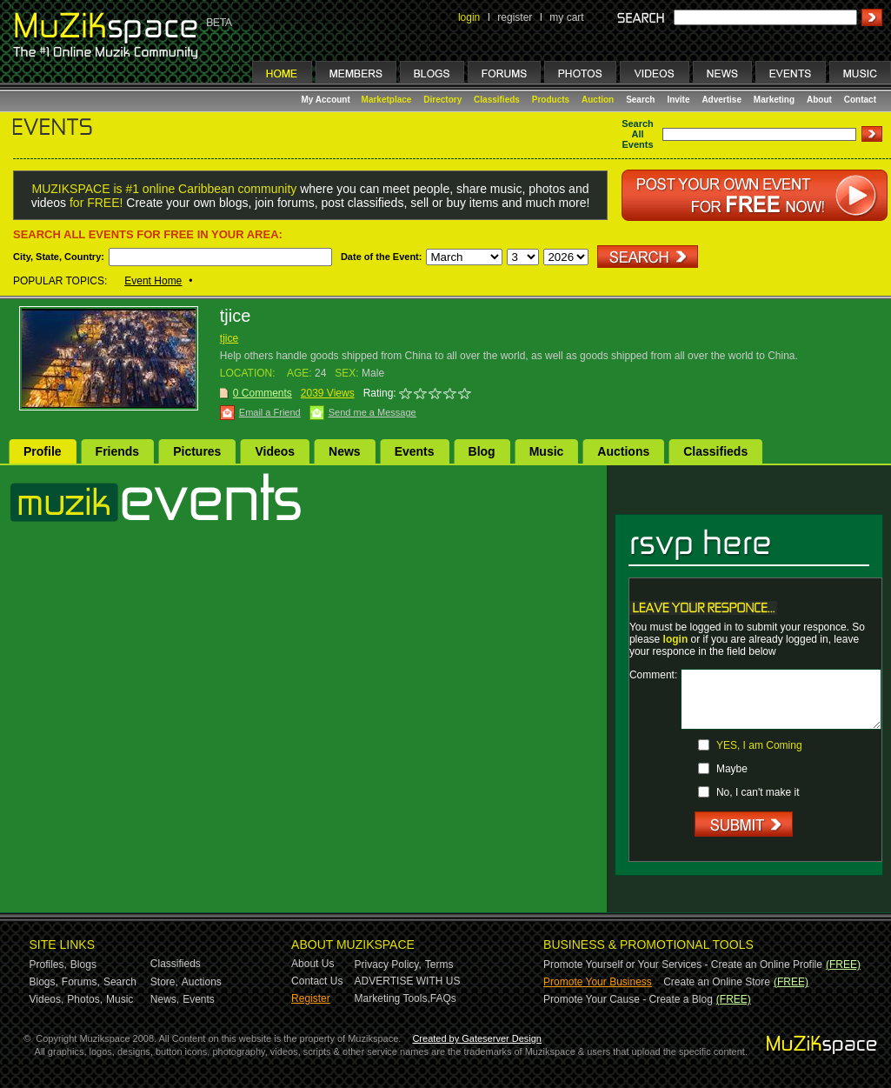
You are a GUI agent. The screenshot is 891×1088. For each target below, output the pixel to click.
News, (164, 999)
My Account (327, 99)
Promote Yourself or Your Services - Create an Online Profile (682, 964)
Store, (164, 982)
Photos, (85, 999)
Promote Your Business (597, 982)
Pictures (197, 451)
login (469, 17)
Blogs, (44, 982)
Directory (442, 99)
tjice (229, 338)
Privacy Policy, (388, 964)
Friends (118, 451)
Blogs (83, 964)
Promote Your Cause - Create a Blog (628, 999)
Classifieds (497, 99)
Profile (42, 451)
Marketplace (387, 99)
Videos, (47, 999)
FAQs (443, 998)
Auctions (623, 451)
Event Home (153, 281)
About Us (312, 964)
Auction (598, 99)
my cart (566, 17)
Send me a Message (372, 412)
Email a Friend (270, 412)
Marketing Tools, (392, 998)
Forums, (81, 982)
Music (546, 451)
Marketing (774, 99)
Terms (439, 964)
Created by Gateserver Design (477, 1038)
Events (415, 451)
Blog (482, 451)
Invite (678, 99)
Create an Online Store (716, 982)
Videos (275, 451)
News (345, 451)
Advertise (721, 99)
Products (550, 99)
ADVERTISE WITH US (408, 981)
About (819, 99)
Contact (860, 99)
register (514, 17)
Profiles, (48, 964)
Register (310, 998)
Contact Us (316, 981)
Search (640, 99)
